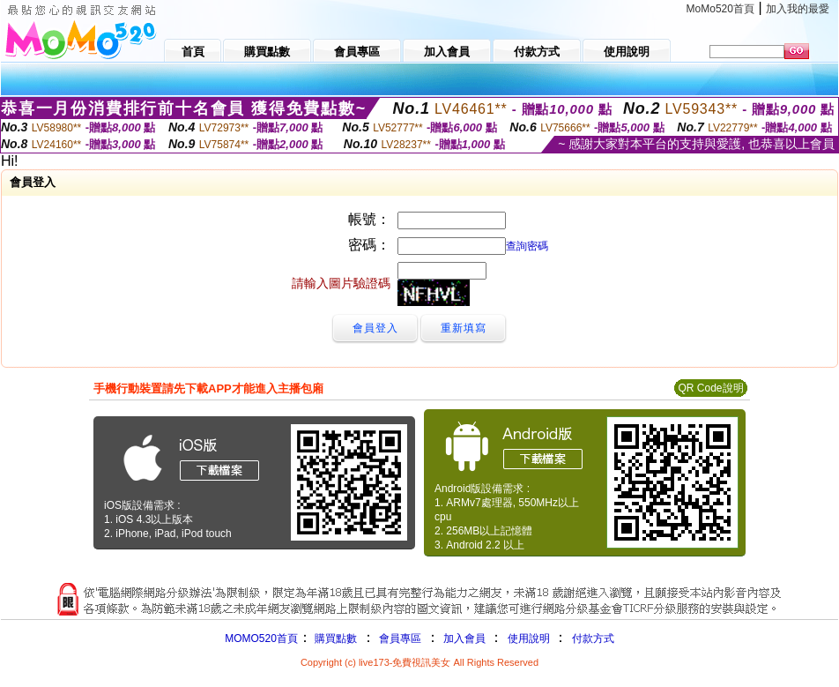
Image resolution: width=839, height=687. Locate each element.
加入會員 (464, 638)
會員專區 (400, 638)
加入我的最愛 (797, 9)
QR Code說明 (710, 388)
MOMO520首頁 (261, 638)
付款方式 (593, 638)
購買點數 (334, 638)
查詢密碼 (527, 246)
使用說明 (529, 638)
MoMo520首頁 (720, 9)
